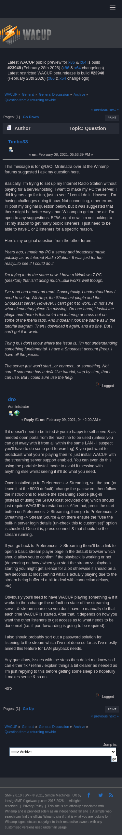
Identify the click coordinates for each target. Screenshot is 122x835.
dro (12, 399)
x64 (83, 62)
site (57, 806)
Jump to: (110, 745)
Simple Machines (57, 795)
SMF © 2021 (34, 795)
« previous (99, 109)
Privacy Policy (33, 806)
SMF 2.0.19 (13, 795)
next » (114, 109)
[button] (112, 7)
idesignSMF (13, 801)
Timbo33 (18, 141)
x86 (71, 62)
